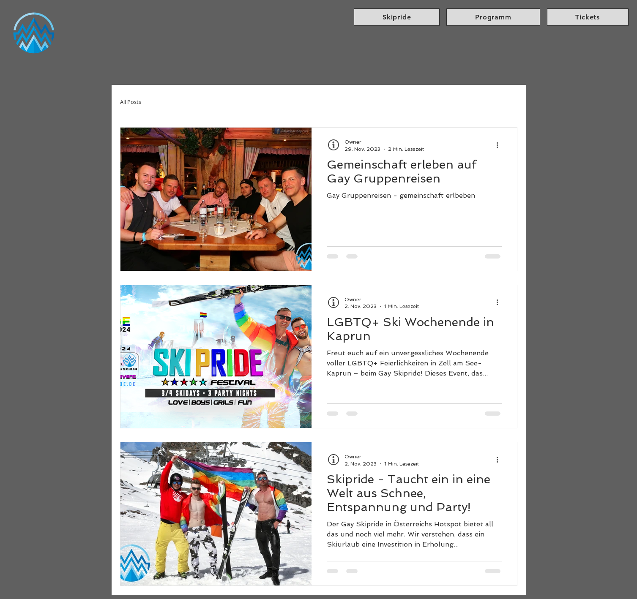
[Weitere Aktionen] (500, 145)
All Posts (130, 101)
